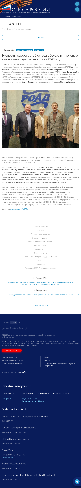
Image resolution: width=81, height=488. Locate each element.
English (13, 322)
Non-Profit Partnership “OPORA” (12, 360)
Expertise (47, 360)
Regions (46, 357)
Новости (9, 29)
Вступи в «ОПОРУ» (11, 350)
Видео (40, 261)
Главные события (41, 227)
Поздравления (40, 264)
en (77, 9)
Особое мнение (40, 253)
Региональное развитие (40, 234)
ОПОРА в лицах (40, 245)
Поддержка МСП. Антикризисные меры (40, 268)
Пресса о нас (40, 249)
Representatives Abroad (33, 401)
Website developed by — (13, 372)
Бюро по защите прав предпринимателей (40, 257)
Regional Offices (29, 398)
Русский (5, 322)
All (40, 223)
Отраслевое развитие (23, 29)
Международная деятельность (40, 242)
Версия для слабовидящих (11, 16)
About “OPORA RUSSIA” (10, 357)
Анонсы (40, 230)
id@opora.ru (7, 398)
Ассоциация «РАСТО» (19, 212)
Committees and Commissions (12, 364)
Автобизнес (39, 50)
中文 (20, 322)
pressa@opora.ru (7, 457)
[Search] (14, 328)
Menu (41, 37)
